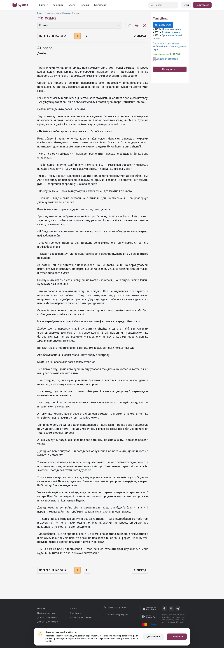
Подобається (163, 25)
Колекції (84, 5)
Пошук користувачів (80, 617)
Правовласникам (46, 613)
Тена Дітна (160, 18)
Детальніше (153, 636)
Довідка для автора (47, 622)
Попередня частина (52, 35)
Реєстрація (202, 5)
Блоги (71, 5)
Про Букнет (76, 613)
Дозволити (177, 636)
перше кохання (171, 43)
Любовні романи (171, 32)
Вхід (186, 5)
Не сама (66, 13)
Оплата (73, 608)
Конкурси (58, 5)
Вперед (140, 35)
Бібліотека (100, 5)
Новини (41, 608)
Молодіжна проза (53, 13)
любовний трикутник (163, 46)
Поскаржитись (169, 69)
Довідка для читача (47, 617)
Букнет (40, 13)
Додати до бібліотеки (167, 59)
